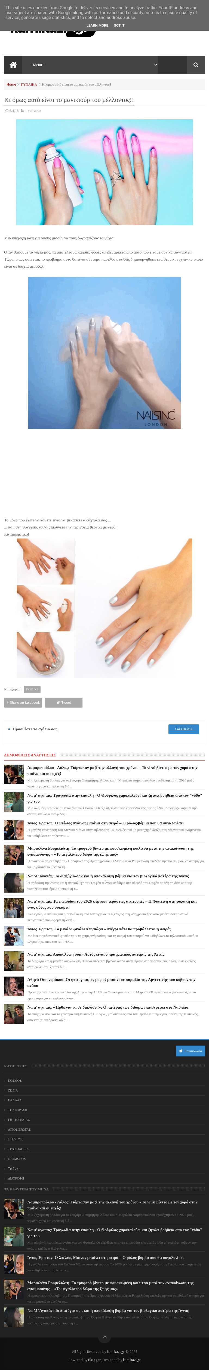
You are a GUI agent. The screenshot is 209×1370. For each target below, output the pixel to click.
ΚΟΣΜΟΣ (14, 1081)
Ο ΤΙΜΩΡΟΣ (17, 1159)
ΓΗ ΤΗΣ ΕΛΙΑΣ (19, 1120)
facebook (183, 729)
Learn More (97, 25)
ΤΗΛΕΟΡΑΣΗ (17, 1110)
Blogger (94, 1360)
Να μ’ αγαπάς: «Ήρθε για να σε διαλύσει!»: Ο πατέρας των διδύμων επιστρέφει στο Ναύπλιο (107, 1007)
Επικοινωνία (190, 1051)
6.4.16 (14, 111)
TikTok (13, 1169)
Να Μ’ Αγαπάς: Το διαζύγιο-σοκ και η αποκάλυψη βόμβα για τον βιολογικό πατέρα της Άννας (108, 876)
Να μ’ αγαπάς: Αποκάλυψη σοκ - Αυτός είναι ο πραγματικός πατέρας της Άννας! (96, 954)
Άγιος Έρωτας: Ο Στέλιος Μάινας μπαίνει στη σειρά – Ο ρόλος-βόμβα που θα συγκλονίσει (105, 823)
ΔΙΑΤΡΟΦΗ (16, 1178)
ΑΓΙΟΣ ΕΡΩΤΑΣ (19, 1129)
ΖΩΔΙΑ (13, 1090)
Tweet (64, 702)
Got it (119, 25)
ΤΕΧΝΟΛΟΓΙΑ (18, 1149)
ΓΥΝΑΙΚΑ (29, 84)
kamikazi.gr (116, 1352)
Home (11, 84)
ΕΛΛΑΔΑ (14, 1100)
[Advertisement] (104, 476)
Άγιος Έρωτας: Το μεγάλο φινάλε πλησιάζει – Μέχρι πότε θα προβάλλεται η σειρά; (99, 929)
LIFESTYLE (15, 1139)
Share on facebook (23, 702)
